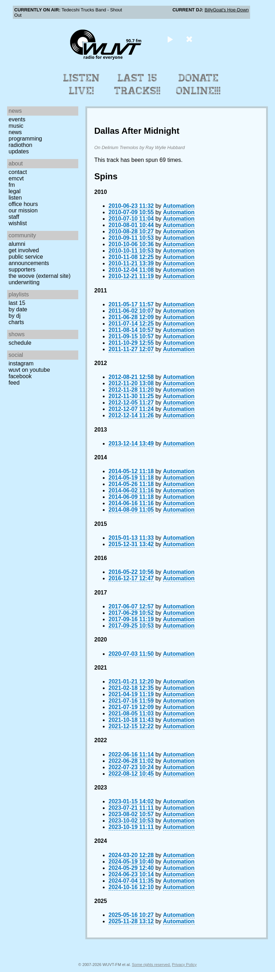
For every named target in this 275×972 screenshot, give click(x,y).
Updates (19, 151)
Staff (14, 217)
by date (18, 309)
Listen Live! (81, 84)
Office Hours (23, 204)
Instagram (21, 363)
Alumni (17, 244)
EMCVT (16, 178)
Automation (179, 206)
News (15, 132)
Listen (15, 198)
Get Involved (24, 250)
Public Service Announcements (29, 260)
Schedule (20, 343)
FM (12, 185)
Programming (25, 139)
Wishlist (18, 223)
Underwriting (24, 282)
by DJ (15, 316)
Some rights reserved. (151, 964)
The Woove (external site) (39, 276)
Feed (14, 383)
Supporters (22, 269)
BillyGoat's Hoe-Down (227, 9)
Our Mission (23, 210)
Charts (16, 322)
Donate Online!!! (198, 84)
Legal (15, 191)
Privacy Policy (184, 964)
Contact (18, 172)
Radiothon (20, 145)
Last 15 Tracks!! (137, 84)
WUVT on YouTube (29, 370)
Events (17, 119)
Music (16, 126)
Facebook (20, 376)
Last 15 (17, 303)
